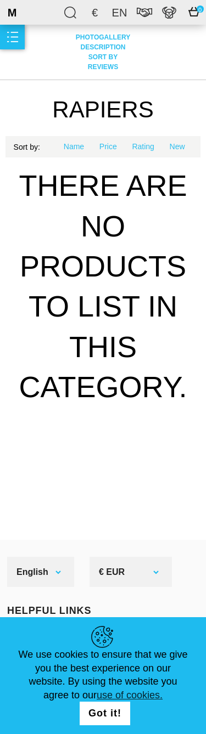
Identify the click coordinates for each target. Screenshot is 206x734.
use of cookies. (130, 695)
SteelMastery (38, 12)
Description (102, 47)
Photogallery (103, 37)
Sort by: (27, 147)
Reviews (103, 67)
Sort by (103, 57)
